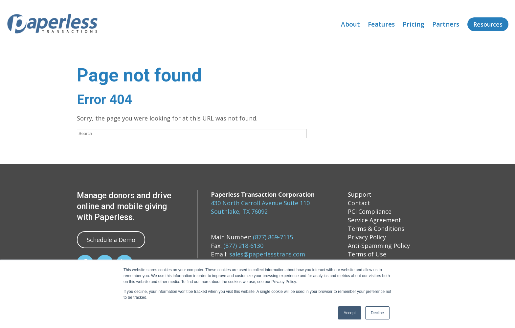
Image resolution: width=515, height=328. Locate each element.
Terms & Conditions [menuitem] (376, 228)
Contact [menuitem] (359, 203)
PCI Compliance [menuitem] (370, 211)
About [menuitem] (350, 24)
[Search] (192, 133)
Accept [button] (350, 313)
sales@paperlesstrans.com (267, 254)
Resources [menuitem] (488, 24)
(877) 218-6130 (243, 246)
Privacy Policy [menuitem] (367, 237)
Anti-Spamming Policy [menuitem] (379, 246)
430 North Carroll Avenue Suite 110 (260, 203)
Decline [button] (377, 313)
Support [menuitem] (359, 194)
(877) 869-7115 (273, 237)
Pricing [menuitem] (413, 24)
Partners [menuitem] (445, 24)
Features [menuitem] (381, 24)
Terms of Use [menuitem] (367, 254)
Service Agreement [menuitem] (374, 220)
